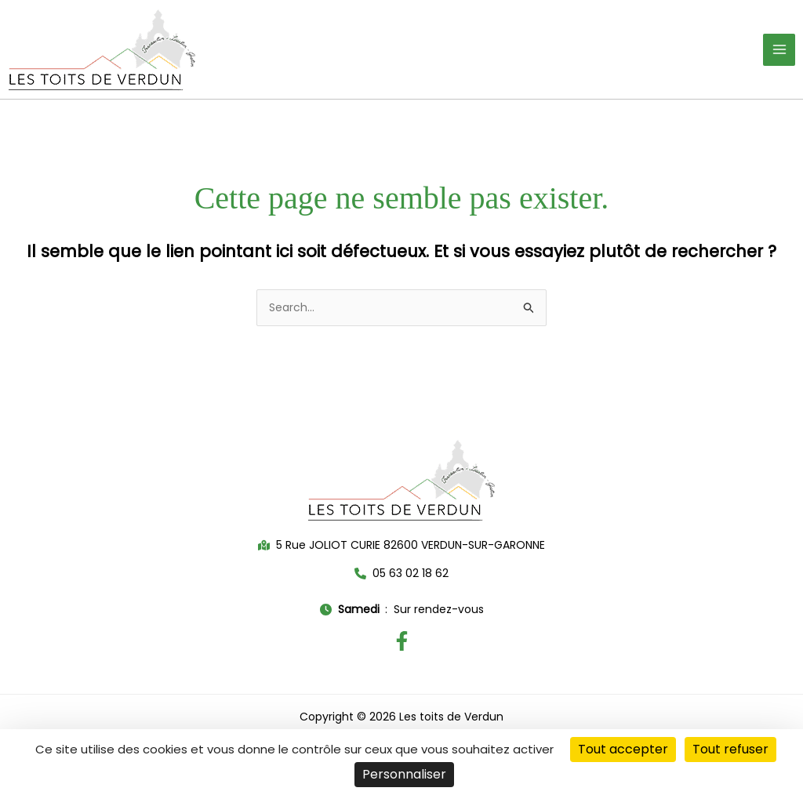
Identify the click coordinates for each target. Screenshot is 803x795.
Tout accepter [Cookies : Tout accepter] (623, 749)
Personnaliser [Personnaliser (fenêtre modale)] (404, 774)
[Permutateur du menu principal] (779, 50)
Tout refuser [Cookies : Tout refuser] (730, 749)
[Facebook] (402, 641)
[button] (401, 545)
